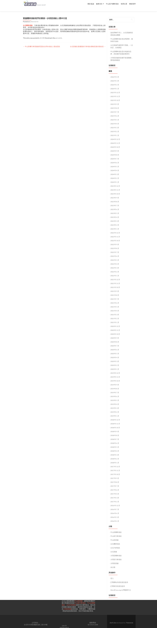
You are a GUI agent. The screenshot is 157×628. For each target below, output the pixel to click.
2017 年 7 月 (114, 482)
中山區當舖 (114, 536)
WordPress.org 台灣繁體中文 (120, 586)
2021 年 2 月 (114, 315)
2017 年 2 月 (114, 498)
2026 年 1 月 (114, 85)
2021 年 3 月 (114, 311)
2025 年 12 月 (115, 89)
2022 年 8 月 (114, 245)
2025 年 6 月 (114, 112)
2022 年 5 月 (114, 256)
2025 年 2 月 (114, 128)
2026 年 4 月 (114, 73)
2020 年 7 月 (114, 342)
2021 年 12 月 (115, 276)
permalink (58, 34)
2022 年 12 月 (115, 229)
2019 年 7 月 (114, 389)
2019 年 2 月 (114, 408)
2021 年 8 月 (114, 291)
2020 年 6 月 (114, 346)
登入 (112, 575)
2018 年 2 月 (114, 455)
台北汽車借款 (115, 544)
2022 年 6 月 (114, 252)
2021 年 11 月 (115, 280)
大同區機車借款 (116, 552)
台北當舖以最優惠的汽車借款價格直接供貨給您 (88, 43)
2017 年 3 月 (114, 494)
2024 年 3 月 (114, 171)
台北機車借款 (115, 540)
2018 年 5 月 (114, 443)
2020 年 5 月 (114, 350)
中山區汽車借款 (116, 532)
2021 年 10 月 (115, 284)
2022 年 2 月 (114, 268)
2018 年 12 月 (115, 416)
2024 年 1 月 (114, 178)
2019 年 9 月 (114, 381)
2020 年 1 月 (114, 365)
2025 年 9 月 (114, 101)
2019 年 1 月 (114, 412)
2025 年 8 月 (114, 104)
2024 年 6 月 (114, 159)
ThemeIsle (129, 619)
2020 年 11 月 (115, 326)
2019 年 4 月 (114, 401)
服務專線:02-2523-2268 (93, 620)
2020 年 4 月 (114, 354)
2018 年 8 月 (114, 432)
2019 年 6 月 (114, 393)
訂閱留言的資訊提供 (117, 582)
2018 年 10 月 (115, 424)
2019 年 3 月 (114, 404)
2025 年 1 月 (114, 132)
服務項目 (99, 4)
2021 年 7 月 (114, 295)
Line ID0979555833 (64, 623)
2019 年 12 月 (115, 369)
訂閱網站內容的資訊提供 (119, 579)
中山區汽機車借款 (112, 4)
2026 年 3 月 (114, 77)
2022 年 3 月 (114, 264)
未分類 (42, 34)
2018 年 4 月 (114, 447)
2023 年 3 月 (114, 217)
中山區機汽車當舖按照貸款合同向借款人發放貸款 (41, 43)
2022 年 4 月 (114, 260)
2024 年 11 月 (115, 139)
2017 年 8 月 (114, 478)
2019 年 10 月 (115, 377)
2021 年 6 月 (114, 299)
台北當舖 (113, 548)
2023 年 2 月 (114, 221)
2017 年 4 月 (114, 490)
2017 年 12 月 (115, 463)
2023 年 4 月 (114, 213)
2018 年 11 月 (115, 420)
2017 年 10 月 (115, 471)
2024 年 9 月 (114, 147)
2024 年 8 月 (114, 151)
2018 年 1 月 (114, 459)
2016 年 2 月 (114, 517)
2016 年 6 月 (114, 510)
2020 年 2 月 (114, 362)
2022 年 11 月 (115, 233)
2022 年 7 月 (114, 249)
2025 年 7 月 (114, 108)
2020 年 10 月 (115, 330)
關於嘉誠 (91, 4)
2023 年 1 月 (114, 225)
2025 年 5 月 (114, 116)
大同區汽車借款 (116, 556)
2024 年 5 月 (114, 163)
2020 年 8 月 (114, 338)
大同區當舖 (114, 560)
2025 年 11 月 (115, 93)
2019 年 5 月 (114, 397)
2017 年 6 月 (114, 486)
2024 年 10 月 (115, 143)
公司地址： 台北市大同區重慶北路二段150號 (35, 620)
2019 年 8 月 (114, 385)
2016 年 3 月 (114, 514)
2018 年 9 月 (114, 428)
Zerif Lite (113, 619)
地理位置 (124, 4)
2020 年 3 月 (114, 358)
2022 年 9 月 (114, 241)
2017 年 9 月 (114, 475)
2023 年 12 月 (115, 182)
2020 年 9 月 (114, 334)
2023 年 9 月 (114, 194)
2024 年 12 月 (115, 136)
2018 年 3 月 (114, 451)
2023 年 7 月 (114, 202)
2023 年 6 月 (114, 206)
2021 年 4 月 (114, 307)
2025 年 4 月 (114, 120)
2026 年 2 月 (114, 81)
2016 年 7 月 (114, 506)
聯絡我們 (132, 4)
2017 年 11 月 (115, 467)
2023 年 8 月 (114, 198)
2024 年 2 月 (114, 175)
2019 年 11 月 (115, 373)
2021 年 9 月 (114, 288)
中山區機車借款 (116, 528)
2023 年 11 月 (115, 186)
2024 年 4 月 (114, 167)
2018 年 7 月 (114, 436)
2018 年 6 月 (114, 439)
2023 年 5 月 (114, 210)
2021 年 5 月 (114, 303)
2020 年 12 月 (115, 323)
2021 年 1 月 (114, 319)
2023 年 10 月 (115, 190)
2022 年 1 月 (114, 272)
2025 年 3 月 (114, 124)
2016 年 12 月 (115, 502)
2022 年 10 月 (115, 237)
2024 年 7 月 (114, 155)
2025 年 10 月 (115, 97)
